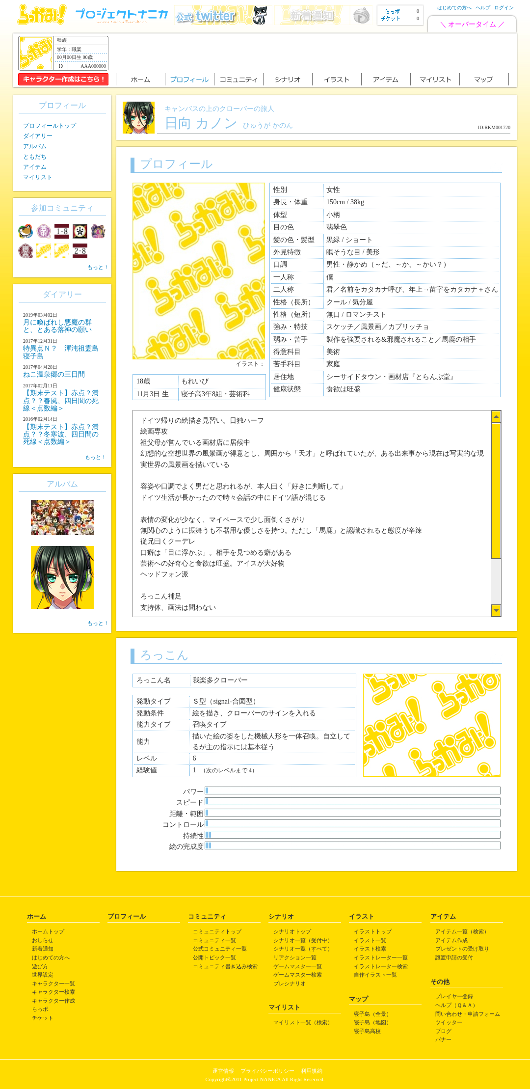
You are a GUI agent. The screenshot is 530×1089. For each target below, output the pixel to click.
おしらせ (42, 940)
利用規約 (311, 1071)
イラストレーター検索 (381, 966)
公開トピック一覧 (214, 957)
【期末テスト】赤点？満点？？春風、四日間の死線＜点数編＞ (61, 400)
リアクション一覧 (295, 957)
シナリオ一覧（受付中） (303, 940)
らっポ (40, 1009)
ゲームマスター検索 (297, 975)
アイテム (35, 166)
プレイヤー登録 (454, 996)
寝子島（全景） (373, 1014)
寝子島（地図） (373, 1022)
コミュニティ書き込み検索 (225, 966)
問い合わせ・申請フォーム (467, 1014)
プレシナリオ (289, 983)
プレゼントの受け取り (462, 949)
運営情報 (223, 1071)
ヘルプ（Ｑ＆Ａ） (456, 1005)
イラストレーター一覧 (381, 957)
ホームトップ (48, 931)
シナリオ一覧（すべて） (303, 949)
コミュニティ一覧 (214, 940)
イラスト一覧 (370, 940)
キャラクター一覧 (53, 983)
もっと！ (98, 267)
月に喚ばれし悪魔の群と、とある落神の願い (57, 326)
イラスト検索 (370, 949)
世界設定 (42, 975)
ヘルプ (483, 7)
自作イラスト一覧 (375, 975)
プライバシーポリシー (267, 1071)
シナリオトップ (292, 931)
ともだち (35, 156)
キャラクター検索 (53, 992)
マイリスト (38, 177)
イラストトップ (373, 931)
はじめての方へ (454, 7)
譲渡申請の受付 (454, 957)
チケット (42, 1018)
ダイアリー (38, 136)
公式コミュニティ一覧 (220, 949)
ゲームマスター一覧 (297, 966)
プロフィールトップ (49, 125)
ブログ (443, 1031)
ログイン (504, 7)
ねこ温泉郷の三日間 (54, 374)
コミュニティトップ (217, 931)
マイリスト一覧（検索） (303, 1022)
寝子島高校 (367, 1031)
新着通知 (42, 949)
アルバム (35, 146)
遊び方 (40, 966)
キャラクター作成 (53, 1001)
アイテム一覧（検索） (462, 931)
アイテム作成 (451, 940)
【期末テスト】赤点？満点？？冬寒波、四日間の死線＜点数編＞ (61, 434)
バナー (443, 1039)
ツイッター (448, 1022)
